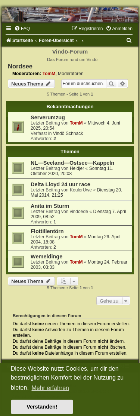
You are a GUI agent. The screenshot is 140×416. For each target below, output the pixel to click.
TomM (49, 73)
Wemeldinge (46, 256)
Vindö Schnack (68, 133)
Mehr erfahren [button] (50, 388)
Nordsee (20, 66)
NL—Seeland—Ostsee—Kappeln (72, 163)
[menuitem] (22, 28)
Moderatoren (71, 73)
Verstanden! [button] (42, 407)
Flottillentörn (47, 231)
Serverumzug (48, 117)
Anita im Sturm (50, 206)
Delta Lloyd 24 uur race (60, 184)
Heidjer (77, 168)
